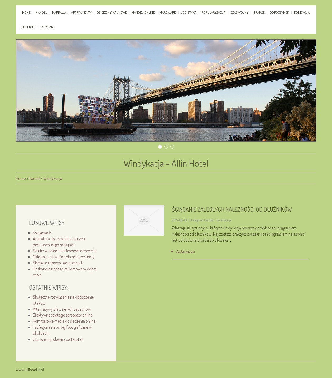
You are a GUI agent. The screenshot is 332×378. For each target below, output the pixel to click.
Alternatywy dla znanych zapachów (62, 309)
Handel (34, 178)
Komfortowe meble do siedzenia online (64, 321)
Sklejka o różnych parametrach (58, 262)
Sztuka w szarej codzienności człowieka (65, 250)
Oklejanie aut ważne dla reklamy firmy (63, 256)
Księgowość (42, 232)
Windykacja (52, 178)
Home (21, 178)
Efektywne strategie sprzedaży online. (63, 315)
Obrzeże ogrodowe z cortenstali (58, 339)
